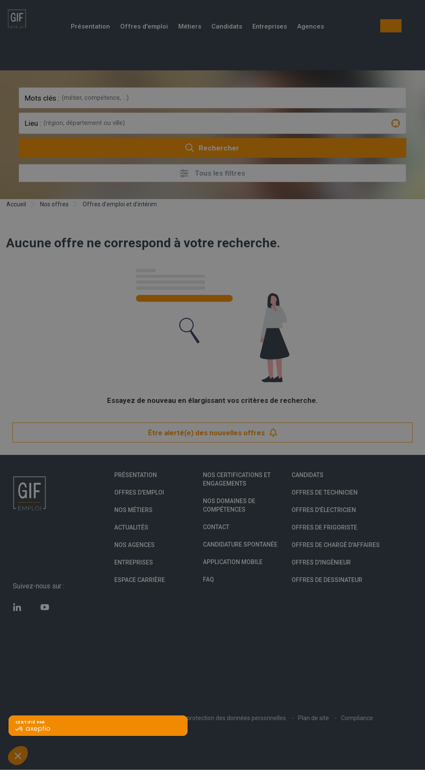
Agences (310, 27)
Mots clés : (42, 98)
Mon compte (391, 25)
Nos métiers (133, 510)
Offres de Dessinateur (327, 579)
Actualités (131, 527)
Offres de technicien (325, 492)
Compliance (357, 718)
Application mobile (233, 562)
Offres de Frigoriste (324, 527)
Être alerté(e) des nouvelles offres (213, 432)
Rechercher (212, 147)
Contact (216, 527)
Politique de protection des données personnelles (220, 718)
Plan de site (313, 718)
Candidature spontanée (240, 544)
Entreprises (269, 27)
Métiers (189, 27)
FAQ (208, 579)
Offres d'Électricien (324, 510)
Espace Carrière (139, 579)
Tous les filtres (212, 173)
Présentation (90, 27)
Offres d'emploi (144, 27)
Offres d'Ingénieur (321, 562)
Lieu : (33, 123)
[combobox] (233, 97)
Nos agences (134, 544)
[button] (18, 755)
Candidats (226, 27)
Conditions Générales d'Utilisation (97, 718)
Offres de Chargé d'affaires (336, 544)
